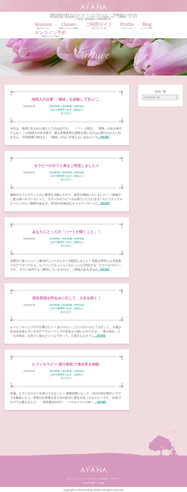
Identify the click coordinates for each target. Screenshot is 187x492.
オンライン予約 (50, 34)
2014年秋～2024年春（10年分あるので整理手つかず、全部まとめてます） (67, 109)
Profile (127, 26)
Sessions (43, 26)
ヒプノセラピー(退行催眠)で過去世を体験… (66, 364)
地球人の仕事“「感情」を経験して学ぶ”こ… (67, 99)
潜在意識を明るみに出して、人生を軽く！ (66, 297)
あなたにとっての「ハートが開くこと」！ (66, 231)
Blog (147, 26)
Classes (69, 26)
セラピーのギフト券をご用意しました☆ (66, 165)
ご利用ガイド (99, 26)
